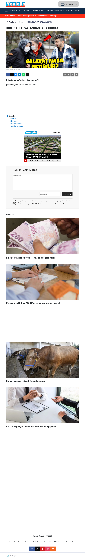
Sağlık (66, 11)
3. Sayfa (26, 11)
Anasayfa (12, 542)
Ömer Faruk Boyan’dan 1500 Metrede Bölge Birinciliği (37, 16)
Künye (20, 542)
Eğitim (50, 11)
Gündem (34, 11)
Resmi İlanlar (15, 11)
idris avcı (13, 121)
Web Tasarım (58, 542)
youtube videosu (16, 124)
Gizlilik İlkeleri (37, 542)
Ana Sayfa (11, 22)
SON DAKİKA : (10, 16)
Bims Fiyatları (70, 542)
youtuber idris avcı (17, 126)
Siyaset (42, 11)
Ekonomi (58, 11)
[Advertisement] (42, 323)
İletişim (27, 542)
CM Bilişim (13, 556)
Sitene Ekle (48, 542)
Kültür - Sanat (77, 11)
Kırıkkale (13, 119)
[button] (69, 74)
